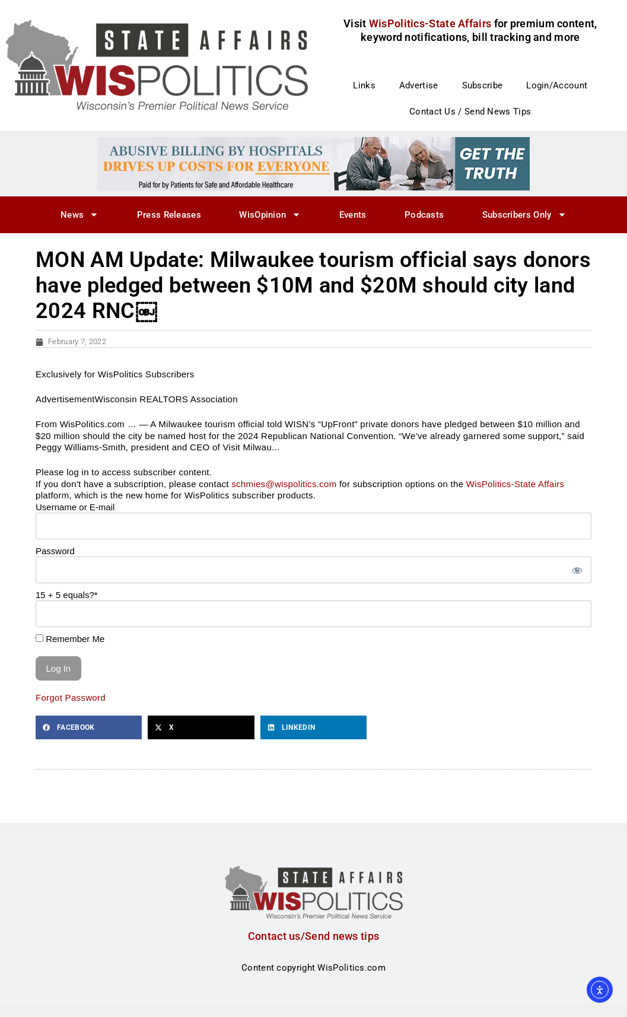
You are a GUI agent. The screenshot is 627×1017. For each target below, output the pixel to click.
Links (364, 85)
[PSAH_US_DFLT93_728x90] (314, 163)
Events (353, 214)
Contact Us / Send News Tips (470, 111)
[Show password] (576, 570)
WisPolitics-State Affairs (515, 484)
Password (55, 551)
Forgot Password (71, 697)
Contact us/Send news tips (314, 936)
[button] (89, 727)
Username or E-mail (75, 507)
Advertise (418, 85)
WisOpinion (270, 214)
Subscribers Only (524, 214)
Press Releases (169, 214)
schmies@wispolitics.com (283, 484)
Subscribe (482, 85)
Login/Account (556, 85)
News (79, 214)
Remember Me (70, 639)
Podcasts (424, 214)
